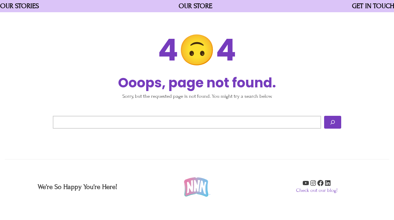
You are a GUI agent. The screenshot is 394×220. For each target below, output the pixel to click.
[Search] (332, 122)
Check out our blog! (317, 190)
